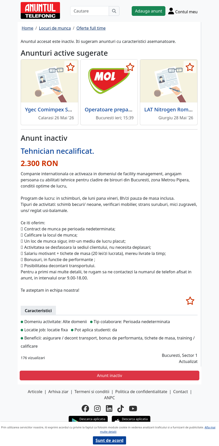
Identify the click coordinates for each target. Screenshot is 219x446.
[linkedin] (109, 408)
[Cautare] (89, 11)
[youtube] (133, 408)
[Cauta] (114, 11)
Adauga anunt (148, 11)
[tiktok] (120, 408)
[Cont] (183, 11)
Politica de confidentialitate (141, 391)
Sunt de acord (109, 440)
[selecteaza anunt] (70, 67)
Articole (35, 391)
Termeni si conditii (92, 391)
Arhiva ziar (58, 391)
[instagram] (97, 408)
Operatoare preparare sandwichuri (127, 109)
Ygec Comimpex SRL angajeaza (62, 109)
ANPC (109, 398)
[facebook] (85, 408)
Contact (180, 391)
